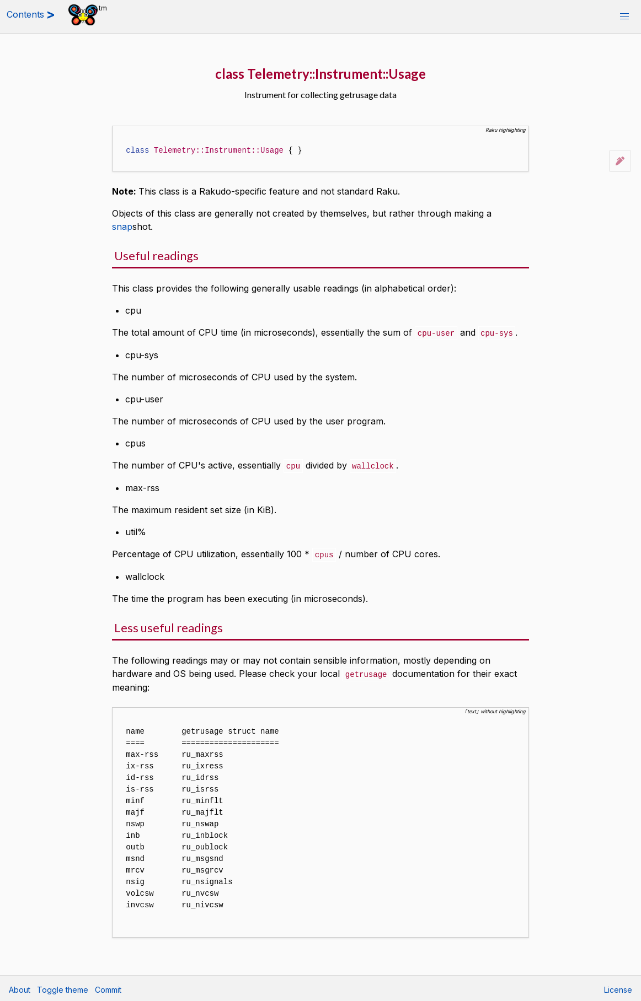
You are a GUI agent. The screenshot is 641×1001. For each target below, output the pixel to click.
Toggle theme (62, 987)
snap (122, 226)
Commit (108, 987)
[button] (624, 16)
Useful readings (156, 255)
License (618, 987)
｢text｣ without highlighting (495, 709)
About (19, 987)
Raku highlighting (505, 130)
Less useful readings (168, 625)
